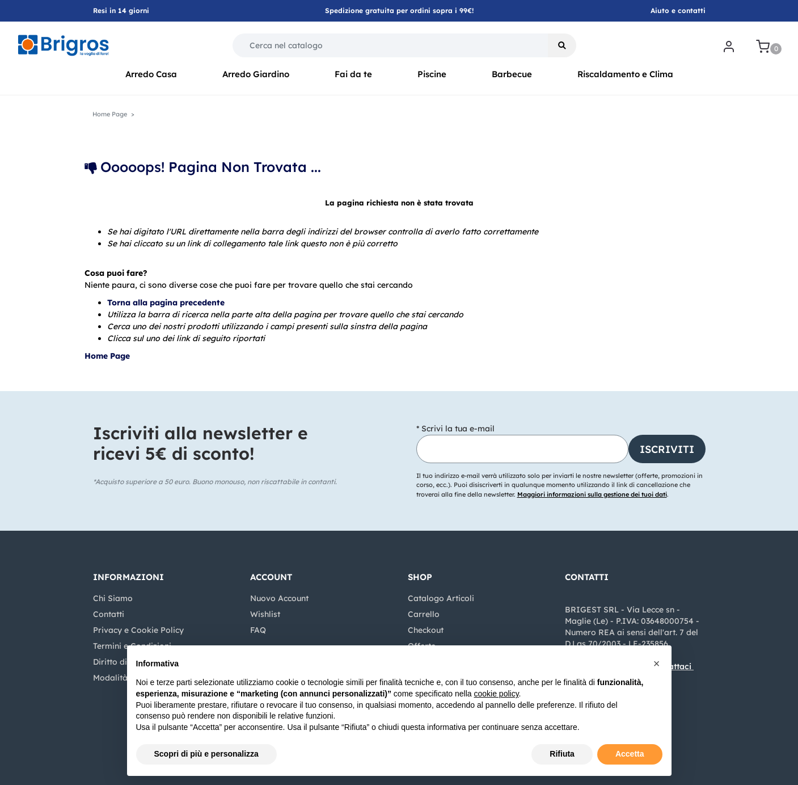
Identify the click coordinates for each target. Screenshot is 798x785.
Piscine (431, 74)
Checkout (426, 630)
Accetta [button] (629, 753)
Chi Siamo (113, 598)
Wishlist (265, 614)
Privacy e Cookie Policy (138, 630)
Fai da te (353, 74)
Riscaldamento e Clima (625, 74)
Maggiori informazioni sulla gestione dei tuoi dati (592, 494)
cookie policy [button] (496, 693)
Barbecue (512, 74)
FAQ (258, 630)
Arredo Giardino (255, 74)
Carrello (424, 614)
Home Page (109, 114)
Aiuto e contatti (678, 10)
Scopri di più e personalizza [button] (206, 753)
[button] (562, 45)
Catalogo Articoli (441, 598)
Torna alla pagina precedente (166, 302)
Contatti (108, 614)
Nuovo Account (279, 598)
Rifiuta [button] (562, 753)
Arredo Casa (151, 74)
